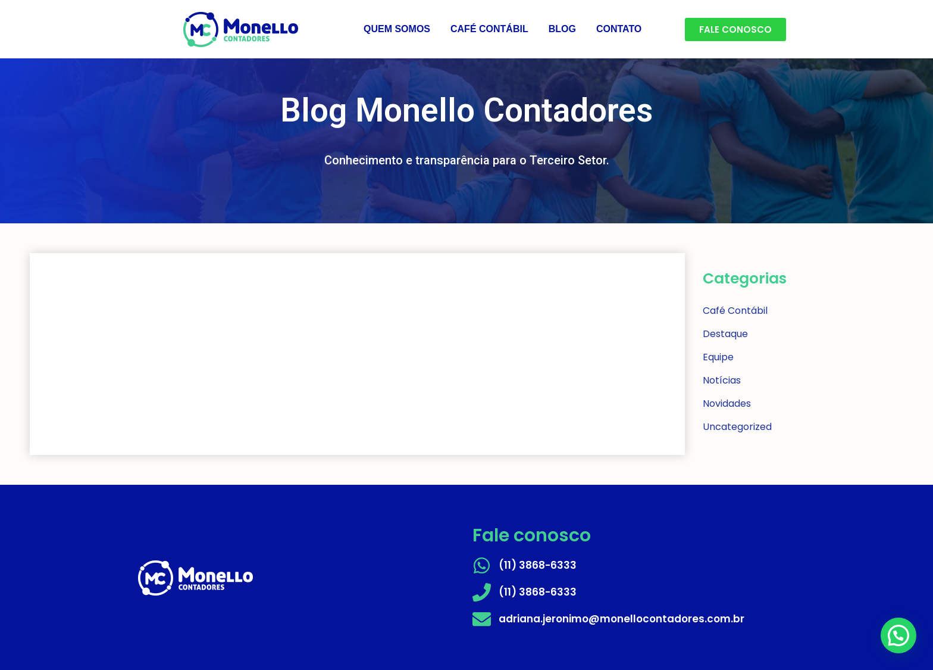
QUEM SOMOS (397, 29)
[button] (898, 635)
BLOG (562, 29)
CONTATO (618, 29)
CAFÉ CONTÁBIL (489, 29)
